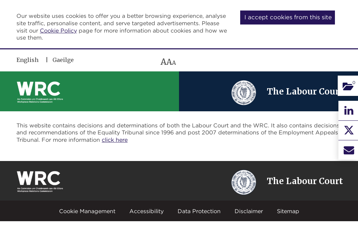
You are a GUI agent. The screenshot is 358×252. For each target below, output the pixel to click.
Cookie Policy (58, 30)
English (27, 59)
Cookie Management (87, 211)
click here (115, 139)
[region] (117, 61)
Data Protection (199, 211)
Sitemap (288, 211)
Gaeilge (63, 59)
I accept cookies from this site (288, 17)
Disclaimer (249, 211)
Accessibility (146, 211)
